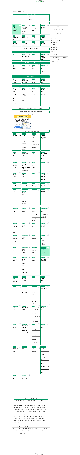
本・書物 (34, 407)
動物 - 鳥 (30, 400)
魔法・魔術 (19, 411)
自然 (39, 400)
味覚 (42, 414)
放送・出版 (26, 405)
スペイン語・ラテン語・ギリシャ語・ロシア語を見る (31, 108)
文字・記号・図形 (33, 416)
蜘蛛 (14, 428)
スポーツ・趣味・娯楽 (39, 418)
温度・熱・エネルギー (37, 420)
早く (33, 428)
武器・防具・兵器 (30, 414)
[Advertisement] (40, 6)
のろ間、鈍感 (43, 430)
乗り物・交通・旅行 (26, 420)
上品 (26, 430)
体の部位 (43, 416)
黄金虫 (21, 433)
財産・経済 (35, 400)
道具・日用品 (15, 418)
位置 (25, 409)
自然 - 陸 (32, 409)
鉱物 (22, 409)
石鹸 (17, 430)
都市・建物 (29, 402)
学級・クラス (28, 428)
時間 (30, 407)
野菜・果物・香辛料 (18, 407)
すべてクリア (59, 33)
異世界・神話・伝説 (37, 411)
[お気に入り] (20, 26)
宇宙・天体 (21, 418)
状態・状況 (21, 416)
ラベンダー (37, 428)
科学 (18, 422)
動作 (14, 400)
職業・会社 (26, 416)
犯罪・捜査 (25, 411)
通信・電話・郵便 (30, 418)
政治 (15, 411)
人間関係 (30, 411)
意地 (20, 430)
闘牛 (29, 430)
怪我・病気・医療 (42, 405)
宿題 (24, 433)
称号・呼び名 (25, 407)
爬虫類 (37, 407)
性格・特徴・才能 (16, 409)
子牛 (23, 430)
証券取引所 (18, 428)
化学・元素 (37, 414)
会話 (42, 428)
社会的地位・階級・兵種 (19, 402)
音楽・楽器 (38, 402)
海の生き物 (42, 407)
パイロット (16, 433)
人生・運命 (22, 400)
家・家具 (36, 405)
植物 (39, 416)
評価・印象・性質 (22, 414)
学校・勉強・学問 (38, 409)
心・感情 (54, 38)
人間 (27, 400)
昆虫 (45, 414)
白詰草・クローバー (35, 430)
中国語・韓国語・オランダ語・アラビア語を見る (31, 111)
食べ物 (27, 409)
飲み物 (31, 405)
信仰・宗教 (16, 416)
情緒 (47, 430)
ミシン (22, 428)
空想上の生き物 (20, 405)
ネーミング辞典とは (56, 61)
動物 (34, 402)
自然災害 (17, 400)
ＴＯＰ (33, 453)
